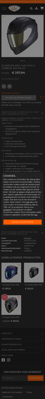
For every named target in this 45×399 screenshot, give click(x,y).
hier (27, 202)
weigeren (7, 210)
